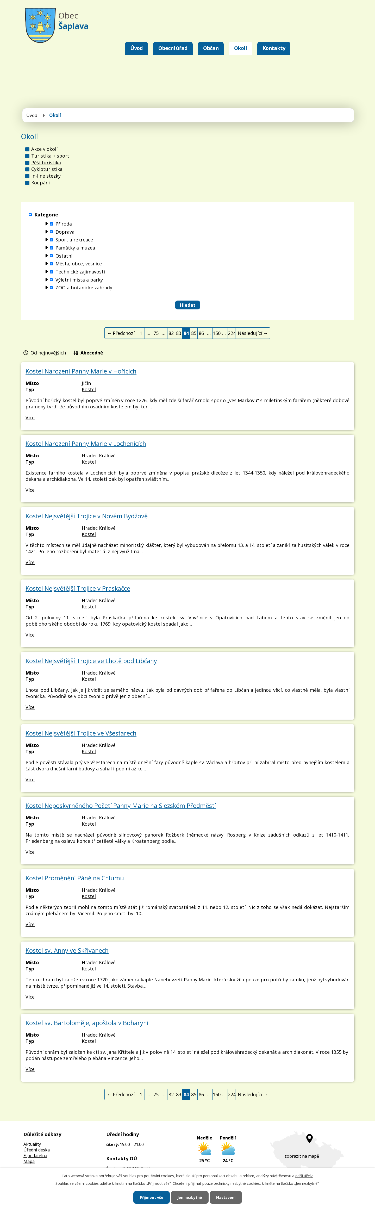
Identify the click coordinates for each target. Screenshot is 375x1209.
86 (201, 333)
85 (193, 333)
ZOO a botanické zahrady (83, 288)
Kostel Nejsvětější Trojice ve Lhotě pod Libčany (91, 661)
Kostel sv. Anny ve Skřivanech (67, 950)
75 (156, 333)
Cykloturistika (47, 169)
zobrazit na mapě (302, 1156)
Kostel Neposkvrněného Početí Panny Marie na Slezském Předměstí (121, 805)
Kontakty (273, 48)
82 (171, 333)
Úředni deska (36, 1150)
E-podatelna (35, 1155)
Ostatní (63, 256)
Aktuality (32, 1144)
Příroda (63, 224)
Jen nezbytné (189, 1197)
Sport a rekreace (74, 240)
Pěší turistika (46, 162)
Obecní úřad (173, 48)
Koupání (40, 182)
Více (30, 417)
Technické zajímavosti (80, 272)
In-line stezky (46, 176)
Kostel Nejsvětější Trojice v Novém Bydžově (87, 516)
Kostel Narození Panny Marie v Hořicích (81, 371)
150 (216, 333)
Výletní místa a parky (79, 280)
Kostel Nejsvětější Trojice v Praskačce (78, 588)
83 (178, 333)
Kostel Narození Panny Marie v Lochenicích (86, 443)
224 (231, 333)
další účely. (304, 1175)
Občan (210, 48)
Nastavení (225, 1197)
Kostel (89, 389)
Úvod (136, 48)
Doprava (64, 232)
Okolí (240, 48)
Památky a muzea (75, 248)
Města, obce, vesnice (78, 264)
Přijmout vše (151, 1197)
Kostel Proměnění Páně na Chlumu (75, 878)
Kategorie (46, 214)
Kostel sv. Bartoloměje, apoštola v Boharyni (87, 1023)
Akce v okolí (44, 149)
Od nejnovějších (48, 353)
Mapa (29, 1161)
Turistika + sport (50, 156)
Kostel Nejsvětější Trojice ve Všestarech (81, 733)
